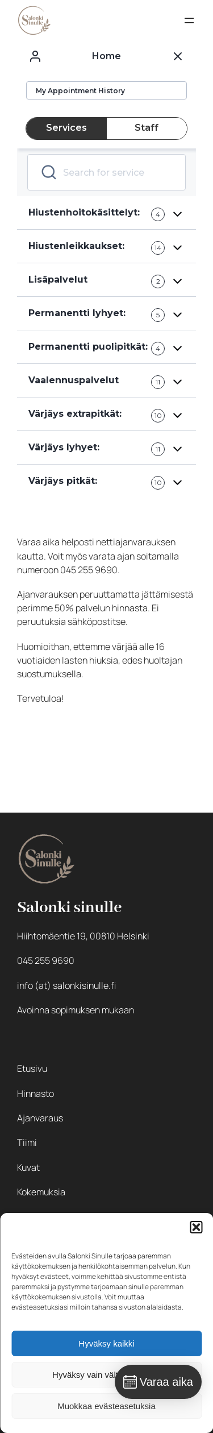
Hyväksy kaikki (106, 1343)
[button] (196, 1227)
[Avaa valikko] (189, 20)
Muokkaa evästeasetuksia (106, 1406)
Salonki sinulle (69, 907)
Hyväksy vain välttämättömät (106, 1375)
